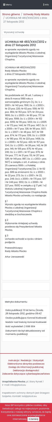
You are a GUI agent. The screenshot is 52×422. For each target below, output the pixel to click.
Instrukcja (13, 360)
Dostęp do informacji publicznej (26, 367)
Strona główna (11, 14)
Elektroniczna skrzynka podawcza (26, 363)
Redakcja (26, 360)
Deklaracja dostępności (26, 370)
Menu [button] (7, 4)
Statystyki (38, 360)
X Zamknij (33, 419)
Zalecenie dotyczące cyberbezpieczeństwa (26, 373)
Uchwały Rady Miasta (36, 14)
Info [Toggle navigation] (46, 4)
